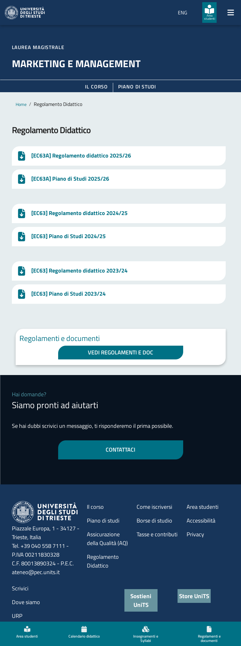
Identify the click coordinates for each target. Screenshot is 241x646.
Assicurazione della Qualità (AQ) (107, 538)
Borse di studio (154, 520)
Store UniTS (194, 595)
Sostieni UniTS (140, 600)
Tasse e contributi (157, 534)
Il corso (96, 86)
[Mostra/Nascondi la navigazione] (230, 12)
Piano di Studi (137, 86)
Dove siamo (26, 602)
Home (21, 104)
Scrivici (20, 588)
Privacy (195, 534)
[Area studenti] (209, 12)
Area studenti (202, 507)
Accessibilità (201, 520)
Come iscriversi (154, 507)
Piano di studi (103, 520)
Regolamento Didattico (103, 561)
